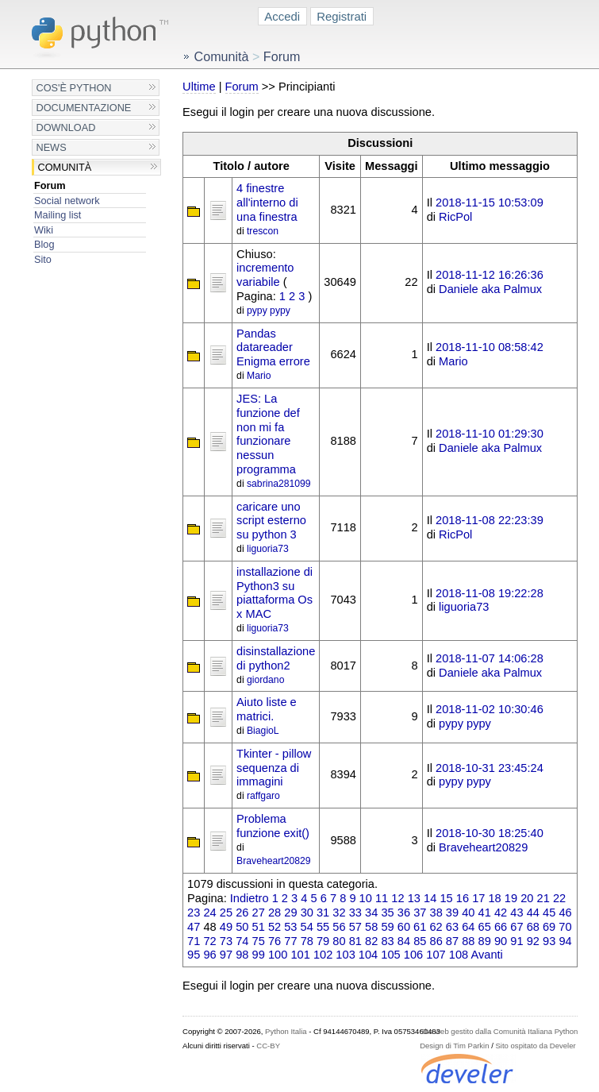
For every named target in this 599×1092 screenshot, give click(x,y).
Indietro (249, 898)
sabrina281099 (279, 483)
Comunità (64, 167)
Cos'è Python (73, 88)
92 (533, 941)
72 (209, 941)
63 (452, 926)
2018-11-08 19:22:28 (489, 593)
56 (338, 926)
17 (478, 898)
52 (274, 926)
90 (500, 941)
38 (436, 912)
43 (516, 912)
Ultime (198, 86)
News (51, 147)
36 (403, 912)
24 (209, 912)
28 (274, 912)
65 (484, 926)
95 (193, 954)
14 (430, 898)
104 (368, 954)
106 (413, 954)
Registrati (342, 16)
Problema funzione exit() (272, 825)
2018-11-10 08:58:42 (489, 347)
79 (323, 941)
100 (277, 954)
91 (516, 941)
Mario (259, 375)
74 (242, 941)
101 (299, 954)
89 (484, 941)
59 (387, 926)
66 (500, 926)
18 (494, 898)
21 (543, 898)
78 (307, 941)
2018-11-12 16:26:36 (489, 274)
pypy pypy (268, 310)
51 (258, 926)
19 (511, 898)
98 (242, 954)
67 (516, 926)
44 (533, 912)
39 (452, 912)
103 (345, 954)
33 (355, 912)
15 (446, 898)
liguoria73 (268, 548)
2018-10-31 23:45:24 (489, 768)
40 (468, 912)
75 (258, 941)
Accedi (282, 16)
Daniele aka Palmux (490, 289)
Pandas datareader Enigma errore (273, 348)
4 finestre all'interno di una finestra (267, 202)
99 (258, 954)
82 (371, 941)
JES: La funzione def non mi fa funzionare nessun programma (268, 434)
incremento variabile (265, 274)
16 (462, 898)
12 (397, 898)
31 (323, 912)
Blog (44, 244)
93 (549, 941)
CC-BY (268, 1045)
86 (436, 941)
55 (323, 926)
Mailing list (57, 215)
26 (242, 912)
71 (193, 941)
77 (290, 941)
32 (338, 912)
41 (484, 912)
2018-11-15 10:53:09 (489, 202)
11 (381, 898)
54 (307, 926)
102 (322, 954)
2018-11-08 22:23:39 (489, 520)
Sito (43, 259)
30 (307, 912)
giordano (265, 679)
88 (468, 941)
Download (65, 127)
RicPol (455, 216)
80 (338, 941)
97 (226, 954)
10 (365, 898)
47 (193, 926)
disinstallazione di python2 (275, 658)
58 (371, 926)
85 (419, 941)
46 (565, 912)
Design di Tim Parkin (454, 1045)
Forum (50, 185)
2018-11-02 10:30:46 (489, 709)
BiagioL (263, 730)
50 (242, 926)
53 (290, 926)
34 (371, 912)
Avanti (486, 954)
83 (387, 941)
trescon (262, 231)
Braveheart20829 (273, 860)
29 (290, 912)
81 (355, 941)
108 (458, 954)
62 (435, 926)
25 (226, 912)
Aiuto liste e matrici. (266, 709)
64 (468, 926)
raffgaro (263, 795)
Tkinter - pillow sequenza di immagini (273, 768)
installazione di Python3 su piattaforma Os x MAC (274, 592)
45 (549, 912)
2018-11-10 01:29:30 (489, 433)
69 (549, 926)
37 (419, 912)
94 (565, 941)
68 (533, 926)
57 (355, 926)
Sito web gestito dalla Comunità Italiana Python (499, 1031)
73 (226, 941)
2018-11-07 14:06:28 (489, 658)
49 (226, 926)
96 (209, 954)
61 (419, 926)
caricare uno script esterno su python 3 (271, 521)
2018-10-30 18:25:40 (489, 833)
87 (452, 941)
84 (403, 941)
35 (387, 912)
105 (390, 954)
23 (193, 912)
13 (414, 898)
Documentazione (83, 108)
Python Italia (285, 1031)
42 (500, 912)
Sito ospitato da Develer (536, 1045)
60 (403, 926)
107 (435, 954)
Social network (67, 200)
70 (565, 926)
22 (559, 898)
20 (526, 898)
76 (274, 941)
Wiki (43, 230)
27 (258, 912)
